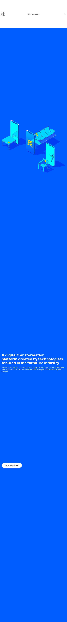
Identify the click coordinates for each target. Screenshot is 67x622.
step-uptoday (33, 10)
